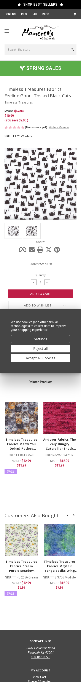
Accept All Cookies (40, 358)
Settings (40, 339)
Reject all (40, 348)
